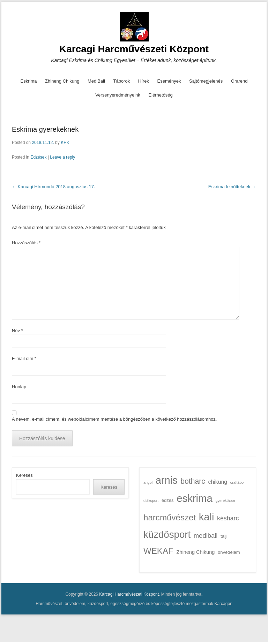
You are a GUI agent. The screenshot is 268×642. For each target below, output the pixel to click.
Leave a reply (62, 157)
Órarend (239, 81)
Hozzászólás (26, 242)
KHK (65, 142)
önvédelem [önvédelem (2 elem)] (229, 552)
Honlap (19, 386)
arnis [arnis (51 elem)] (167, 480)
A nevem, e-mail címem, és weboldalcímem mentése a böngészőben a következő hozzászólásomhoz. (114, 419)
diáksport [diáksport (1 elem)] (150, 500)
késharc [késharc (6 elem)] (228, 518)
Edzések (38, 157)
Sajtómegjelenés (206, 81)
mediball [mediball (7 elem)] (206, 535)
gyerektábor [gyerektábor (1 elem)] (225, 500)
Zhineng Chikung (62, 81)
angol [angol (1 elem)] (147, 482)
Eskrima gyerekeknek (45, 129)
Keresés (24, 475)
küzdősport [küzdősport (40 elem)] (167, 534)
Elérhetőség (160, 95)
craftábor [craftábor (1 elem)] (237, 482)
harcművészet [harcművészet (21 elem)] (169, 517)
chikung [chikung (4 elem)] (218, 482)
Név (17, 330)
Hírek (143, 81)
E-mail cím (24, 358)
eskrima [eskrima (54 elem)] (195, 498)
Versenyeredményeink (117, 95)
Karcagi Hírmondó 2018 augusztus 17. (53, 186)
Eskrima (29, 81)
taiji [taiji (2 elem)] (224, 536)
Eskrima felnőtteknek (232, 186)
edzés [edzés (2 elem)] (168, 500)
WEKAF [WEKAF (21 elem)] (158, 551)
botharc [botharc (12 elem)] (192, 481)
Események (169, 81)
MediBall (96, 81)
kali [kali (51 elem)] (206, 516)
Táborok (121, 81)
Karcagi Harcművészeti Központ (134, 49)
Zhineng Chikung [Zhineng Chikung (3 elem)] (195, 552)
